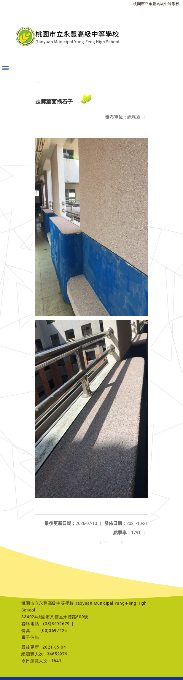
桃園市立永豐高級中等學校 (156, 3)
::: (37, 81)
